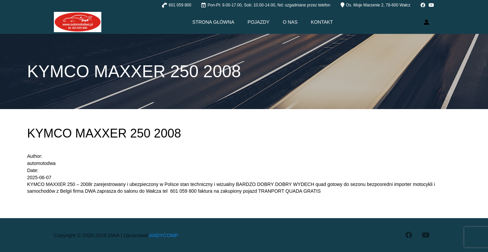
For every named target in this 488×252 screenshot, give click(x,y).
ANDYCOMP (163, 235)
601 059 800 (180, 5)
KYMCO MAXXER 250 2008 (104, 133)
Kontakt (322, 22)
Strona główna (213, 22)
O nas (290, 22)
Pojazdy (258, 22)
